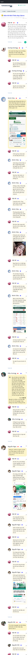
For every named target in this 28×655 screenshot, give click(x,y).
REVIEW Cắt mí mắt (11, 11)
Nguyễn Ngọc (12, 446)
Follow (25, 18)
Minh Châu (11, 98)
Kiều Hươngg (12, 373)
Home (4, 11)
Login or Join (22, 5)
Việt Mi (14, 60)
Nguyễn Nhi (11, 622)
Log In (2, 1)
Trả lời (10, 93)
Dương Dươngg (13, 48)
